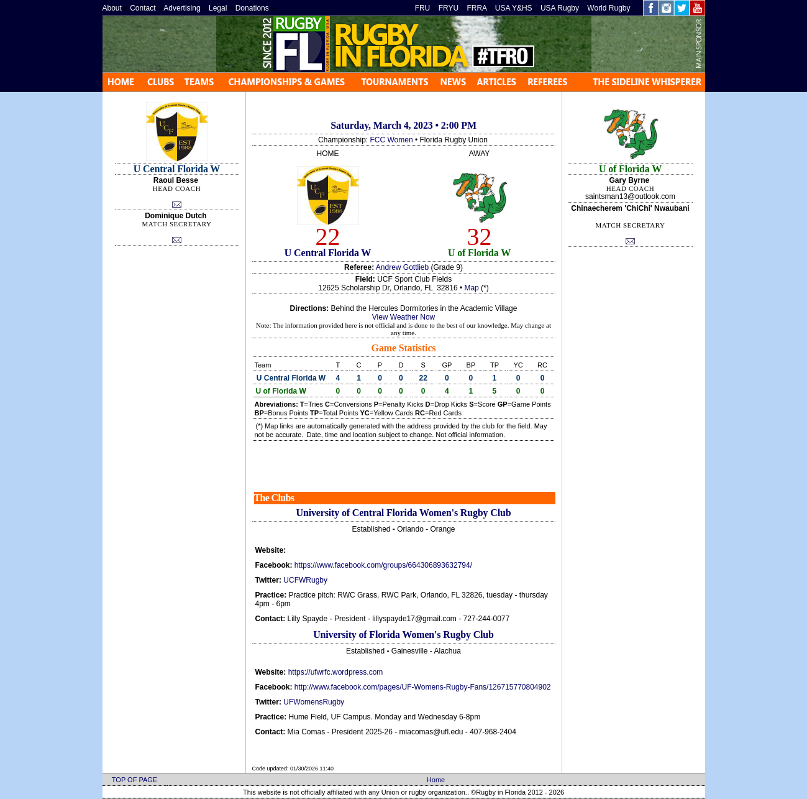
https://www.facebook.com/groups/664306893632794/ (383, 565)
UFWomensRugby (313, 702)
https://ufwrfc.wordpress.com (335, 672)
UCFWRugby (305, 580)
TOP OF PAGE (134, 779)
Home (436, 779)
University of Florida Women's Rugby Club (403, 634)
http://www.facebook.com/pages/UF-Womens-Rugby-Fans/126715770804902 (422, 687)
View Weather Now (403, 317)
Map (471, 288)
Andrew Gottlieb (402, 267)
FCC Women (391, 140)
